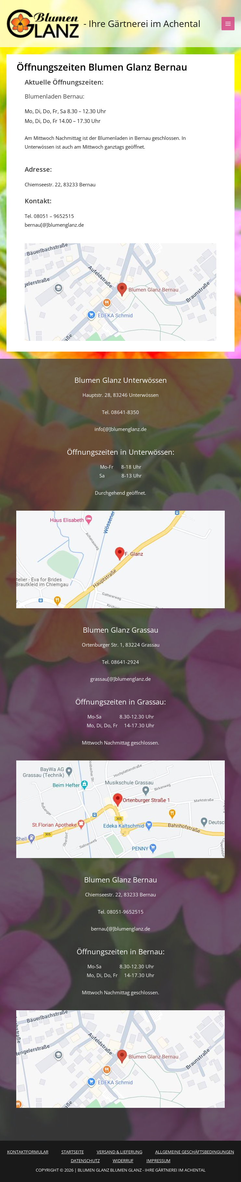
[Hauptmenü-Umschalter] (228, 23)
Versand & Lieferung (119, 1152)
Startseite (72, 1152)
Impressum (158, 1160)
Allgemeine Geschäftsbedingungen (194, 1152)
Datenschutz (85, 1160)
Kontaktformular (27, 1152)
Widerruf (123, 1160)
